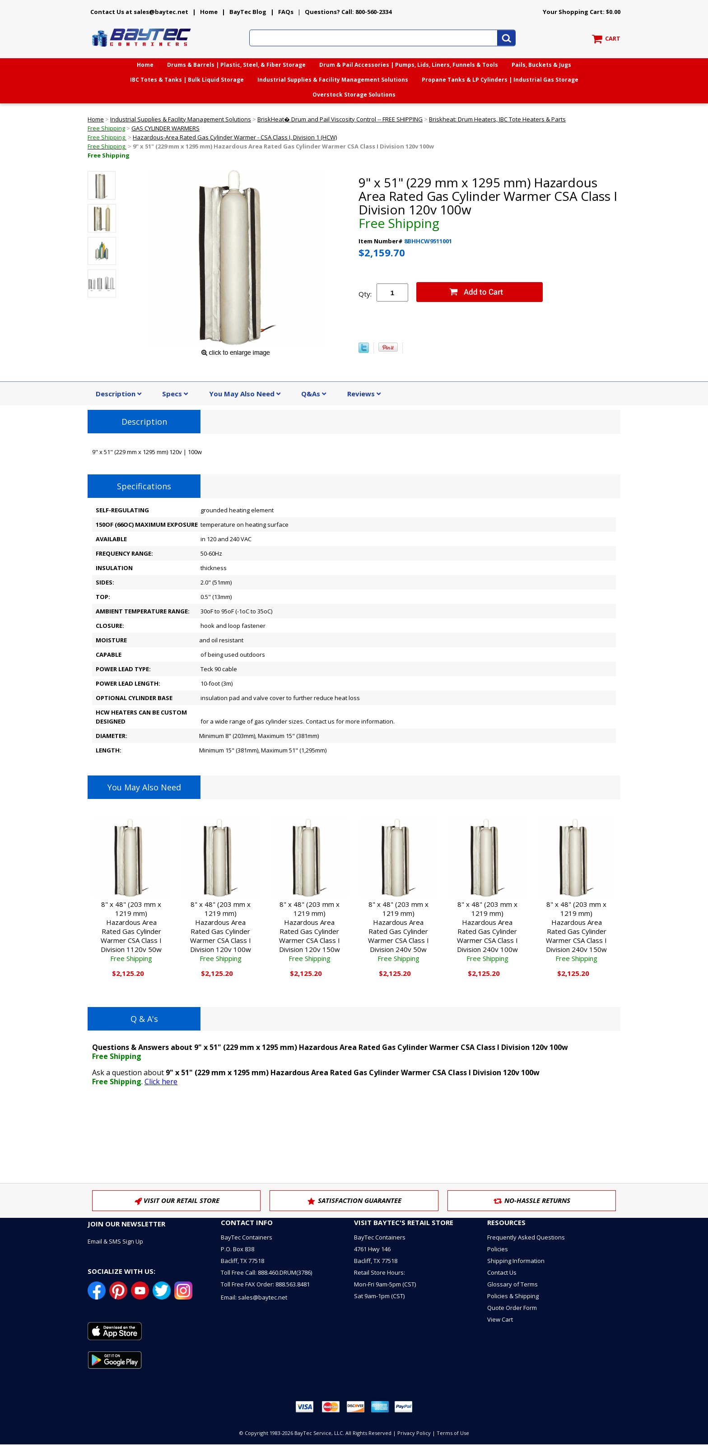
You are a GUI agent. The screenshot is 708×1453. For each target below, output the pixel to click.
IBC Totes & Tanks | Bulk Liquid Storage (187, 80)
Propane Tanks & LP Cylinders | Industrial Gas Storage (500, 80)
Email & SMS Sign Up (115, 1241)
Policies (497, 1249)
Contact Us (502, 1272)
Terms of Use (453, 1433)
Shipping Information (516, 1261)
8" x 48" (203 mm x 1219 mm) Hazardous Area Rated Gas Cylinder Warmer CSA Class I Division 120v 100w (220, 931)
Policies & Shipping (513, 1296)
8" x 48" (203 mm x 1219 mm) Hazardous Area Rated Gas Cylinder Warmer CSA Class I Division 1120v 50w (131, 931)
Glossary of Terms (512, 1284)
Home (209, 12)
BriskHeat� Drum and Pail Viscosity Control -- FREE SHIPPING (340, 119)
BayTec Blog (247, 12)
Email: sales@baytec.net (254, 1297)
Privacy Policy (414, 1433)
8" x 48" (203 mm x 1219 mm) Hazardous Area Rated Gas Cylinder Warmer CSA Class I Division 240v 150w (576, 931)
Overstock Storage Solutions (354, 94)
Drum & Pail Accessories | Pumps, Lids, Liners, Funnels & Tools (408, 65)
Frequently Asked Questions (526, 1237)
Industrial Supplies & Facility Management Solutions (332, 80)
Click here (160, 1081)
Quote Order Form (512, 1308)
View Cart (500, 1319)
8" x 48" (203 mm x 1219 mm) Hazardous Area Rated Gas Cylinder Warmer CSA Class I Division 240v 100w (487, 931)
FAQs (285, 12)
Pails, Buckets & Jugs (541, 65)
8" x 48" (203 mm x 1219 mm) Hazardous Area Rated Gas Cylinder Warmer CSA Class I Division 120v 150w (309, 931)
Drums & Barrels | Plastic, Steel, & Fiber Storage (236, 65)
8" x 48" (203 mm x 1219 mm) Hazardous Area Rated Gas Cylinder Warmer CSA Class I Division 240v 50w (398, 931)
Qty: (365, 293)
